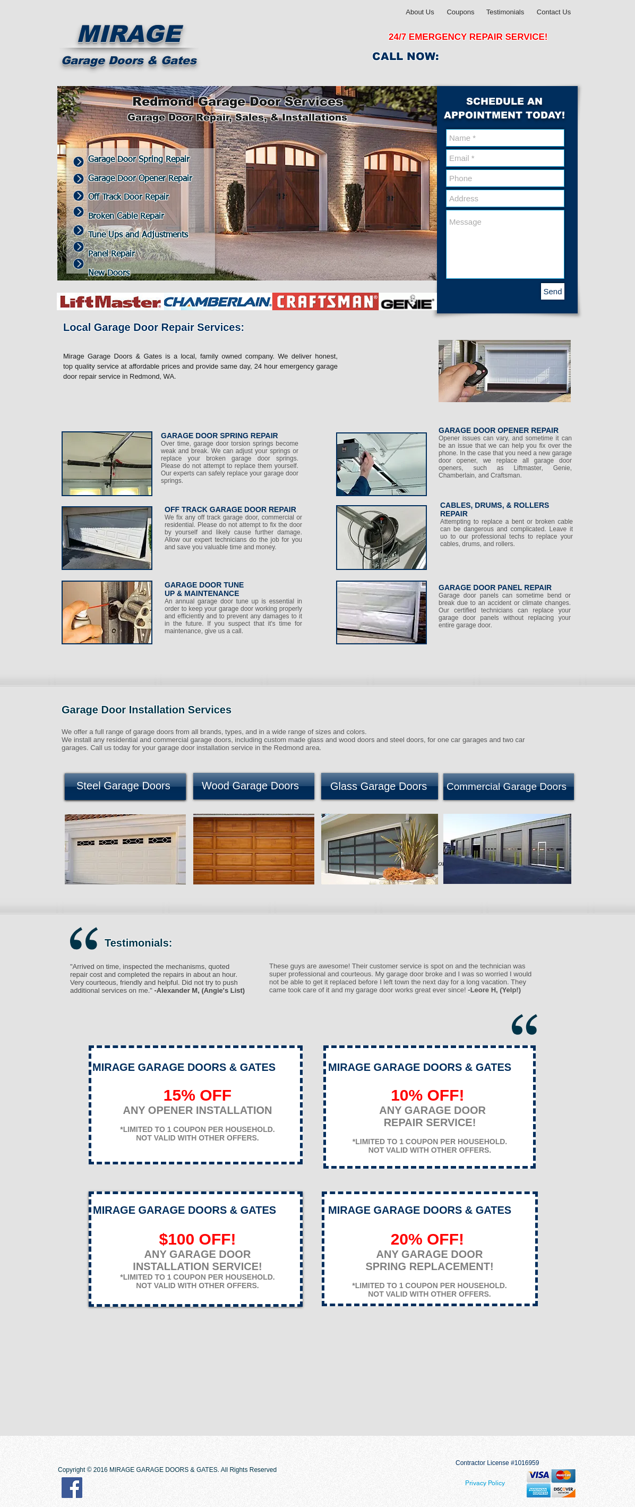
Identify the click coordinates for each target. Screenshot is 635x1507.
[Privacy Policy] (484, 1483)
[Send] (552, 291)
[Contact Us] (553, 12)
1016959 (526, 1463)
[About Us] (420, 12)
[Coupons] (460, 12)
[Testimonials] (505, 12)
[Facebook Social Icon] (72, 1487)
